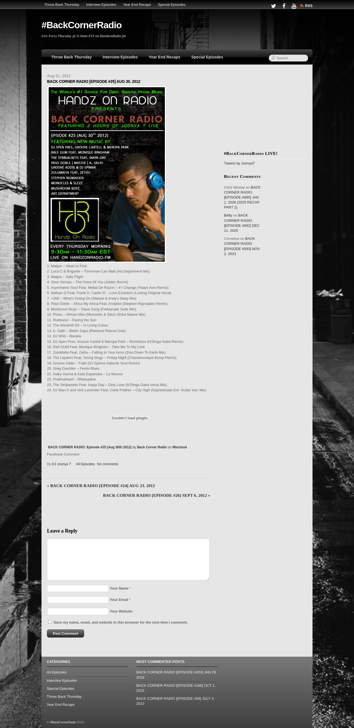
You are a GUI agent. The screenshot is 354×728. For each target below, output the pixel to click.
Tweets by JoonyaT (239, 163)
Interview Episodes (101, 4)
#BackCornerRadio (63, 722)
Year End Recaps (137, 4)
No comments (107, 464)
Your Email (119, 600)
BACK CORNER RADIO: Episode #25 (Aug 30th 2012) (90, 447)
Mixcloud (179, 447)
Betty (228, 215)
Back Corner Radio (152, 447)
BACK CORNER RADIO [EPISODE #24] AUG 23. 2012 (101, 485)
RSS (309, 6)
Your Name (119, 588)
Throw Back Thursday (61, 4)
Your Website (121, 611)
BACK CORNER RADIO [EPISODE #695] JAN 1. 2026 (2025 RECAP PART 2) (242, 197)
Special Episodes (172, 4)
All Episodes (85, 464)
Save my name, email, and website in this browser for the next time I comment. (121, 622)
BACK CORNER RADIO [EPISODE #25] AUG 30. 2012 (93, 81)
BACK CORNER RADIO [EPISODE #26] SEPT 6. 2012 (156, 495)
